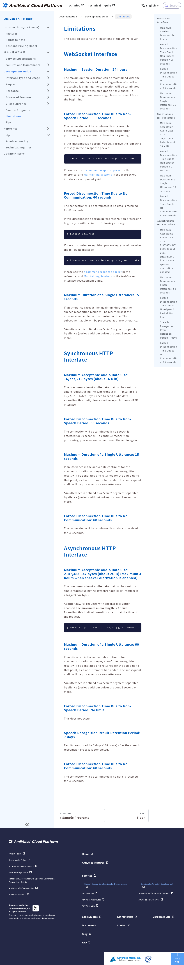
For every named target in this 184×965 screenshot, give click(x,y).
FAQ (84, 941)
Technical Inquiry (101, 5)
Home (85, 853)
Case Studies (90, 916)
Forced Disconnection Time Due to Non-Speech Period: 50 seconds (168, 161)
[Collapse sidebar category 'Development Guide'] (48, 71)
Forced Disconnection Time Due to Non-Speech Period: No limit (168, 307)
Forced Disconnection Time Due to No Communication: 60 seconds (169, 78)
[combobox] (172, 5)
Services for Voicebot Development (157, 883)
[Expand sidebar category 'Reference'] (48, 128)
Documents (89, 924)
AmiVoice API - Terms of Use (21, 887)
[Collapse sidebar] (27, 824)
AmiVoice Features (93, 862)
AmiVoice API (88, 892)
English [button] (148, 5)
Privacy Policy (15, 853)
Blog (85, 933)
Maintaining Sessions (98, 174)
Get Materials (125, 916)
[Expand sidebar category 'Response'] (48, 91)
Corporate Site (162, 916)
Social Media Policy (17, 859)
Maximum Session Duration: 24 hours (167, 33)
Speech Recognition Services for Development (105, 883)
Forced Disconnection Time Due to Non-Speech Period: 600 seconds (168, 54)
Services (87, 875)
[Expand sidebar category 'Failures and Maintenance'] (48, 65)
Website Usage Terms (18, 871)
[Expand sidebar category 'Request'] (48, 84)
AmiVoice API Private (91, 898)
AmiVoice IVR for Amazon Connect (154, 892)
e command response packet (103, 271)
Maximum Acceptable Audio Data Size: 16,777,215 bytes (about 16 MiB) (167, 134)
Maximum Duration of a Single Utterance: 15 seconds (168, 100)
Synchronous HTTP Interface (166, 115)
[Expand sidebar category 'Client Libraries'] (48, 104)
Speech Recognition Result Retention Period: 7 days (168, 329)
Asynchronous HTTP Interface (166, 222)
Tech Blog (75, 5)
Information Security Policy (21, 865)
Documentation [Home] (68, 16)
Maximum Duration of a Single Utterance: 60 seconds (168, 284)
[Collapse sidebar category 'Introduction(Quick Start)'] (48, 27)
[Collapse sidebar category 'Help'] (48, 135)
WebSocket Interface (163, 20)
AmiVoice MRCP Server (149, 898)
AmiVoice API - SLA (17, 893)
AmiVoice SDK (88, 905)
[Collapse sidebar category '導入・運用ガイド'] (48, 52)
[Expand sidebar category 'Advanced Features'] (48, 97)
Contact (122, 924)
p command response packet (103, 170)
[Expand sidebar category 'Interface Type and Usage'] (48, 78)
